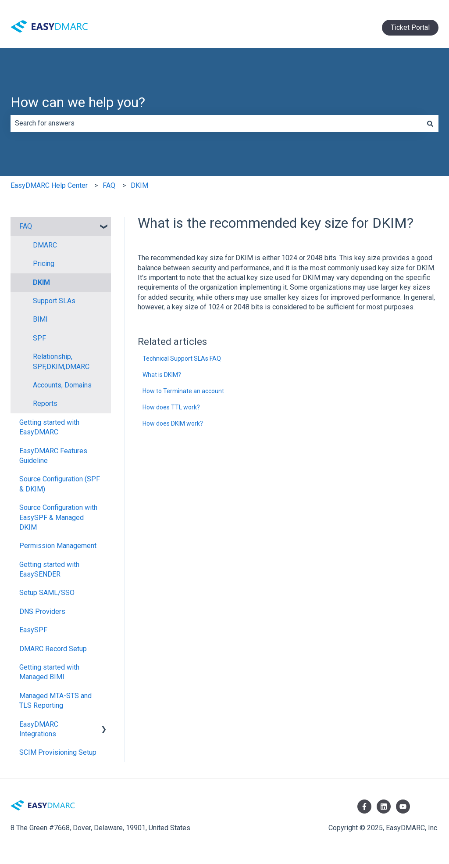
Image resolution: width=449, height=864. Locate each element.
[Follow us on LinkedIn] (384, 806)
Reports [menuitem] (45, 403)
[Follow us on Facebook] (364, 806)
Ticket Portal (410, 27)
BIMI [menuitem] (40, 319)
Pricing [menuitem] (43, 263)
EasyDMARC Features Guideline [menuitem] (53, 456)
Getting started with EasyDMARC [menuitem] (49, 427)
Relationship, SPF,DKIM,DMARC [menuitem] (61, 361)
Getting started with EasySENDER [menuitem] (49, 569)
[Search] (430, 123)
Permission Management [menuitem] (57, 545)
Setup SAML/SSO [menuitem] (47, 592)
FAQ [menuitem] (25, 226)
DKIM (139, 185)
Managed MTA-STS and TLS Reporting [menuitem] (55, 701)
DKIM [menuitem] (41, 282)
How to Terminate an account (183, 390)
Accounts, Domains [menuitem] (62, 385)
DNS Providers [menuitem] (42, 611)
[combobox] (216, 123)
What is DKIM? (162, 374)
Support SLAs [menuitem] (54, 301)
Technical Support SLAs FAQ (182, 358)
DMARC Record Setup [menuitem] (53, 649)
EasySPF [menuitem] (33, 630)
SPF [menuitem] (39, 338)
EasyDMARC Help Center (49, 185)
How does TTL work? (171, 407)
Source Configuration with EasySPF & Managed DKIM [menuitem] (58, 517)
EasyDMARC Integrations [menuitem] (38, 729)
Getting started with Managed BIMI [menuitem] (49, 672)
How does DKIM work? (173, 423)
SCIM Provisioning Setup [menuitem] (57, 752)
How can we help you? (78, 102)
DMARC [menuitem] (45, 245)
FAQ (109, 185)
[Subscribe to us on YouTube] (403, 806)
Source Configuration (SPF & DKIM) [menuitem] (59, 484)
